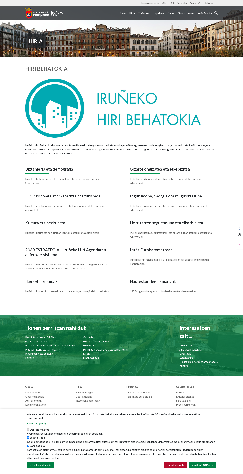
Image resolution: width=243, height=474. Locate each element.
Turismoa (143, 13)
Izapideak (158, 13)
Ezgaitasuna (186, 357)
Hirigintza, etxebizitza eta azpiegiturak (105, 349)
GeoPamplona (84, 396)
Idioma (211, 3)
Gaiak (170, 13)
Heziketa (88, 345)
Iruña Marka (204, 13)
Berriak (180, 392)
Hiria (132, 13)
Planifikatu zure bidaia (139, 396)
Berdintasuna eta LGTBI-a (40, 337)
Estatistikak (37, 437)
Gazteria (88, 337)
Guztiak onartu (202, 464)
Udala (122, 13)
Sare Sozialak (183, 400)
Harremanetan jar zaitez (157, 3)
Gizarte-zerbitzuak (36, 341)
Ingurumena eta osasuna (39, 353)
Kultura (29, 357)
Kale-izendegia (84, 392)
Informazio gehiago (37, 423)
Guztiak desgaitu (175, 464)
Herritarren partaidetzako (98, 341)
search (216, 13)
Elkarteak (185, 353)
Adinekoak (185, 345)
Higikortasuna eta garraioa (41, 349)
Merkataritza (91, 357)
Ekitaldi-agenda (185, 396)
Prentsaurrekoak (186, 404)
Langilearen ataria (35, 404)
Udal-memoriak (34, 396)
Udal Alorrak (32, 392)
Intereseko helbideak (88, 400)
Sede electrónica (189, 3)
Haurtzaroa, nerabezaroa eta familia (198, 361)
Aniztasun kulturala (190, 349)
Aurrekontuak (33, 400)
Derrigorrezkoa (39, 429)
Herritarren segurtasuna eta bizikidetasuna (50, 345)
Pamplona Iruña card (138, 392)
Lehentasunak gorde (40, 464)
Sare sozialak (38, 445)
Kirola (86, 353)
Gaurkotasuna (186, 13)
